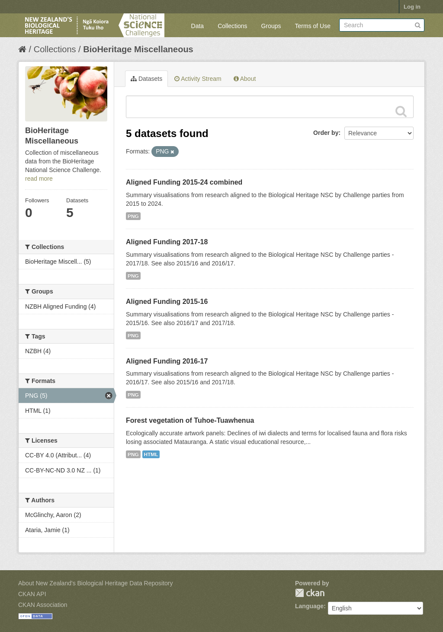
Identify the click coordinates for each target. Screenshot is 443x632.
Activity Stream (197, 78)
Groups (271, 25)
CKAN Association (42, 604)
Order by (325, 132)
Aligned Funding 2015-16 (167, 301)
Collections (232, 25)
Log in (412, 6)
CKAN (309, 592)
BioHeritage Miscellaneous (138, 49)
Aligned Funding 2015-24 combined (184, 182)
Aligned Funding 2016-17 (167, 361)
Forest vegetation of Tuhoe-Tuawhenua (190, 420)
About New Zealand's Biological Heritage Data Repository (95, 583)
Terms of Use (313, 25)
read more (39, 178)
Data (197, 25)
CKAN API (32, 594)
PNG (133, 216)
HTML (151, 454)
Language (309, 606)
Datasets (146, 78)
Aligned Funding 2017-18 (167, 242)
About (245, 78)
